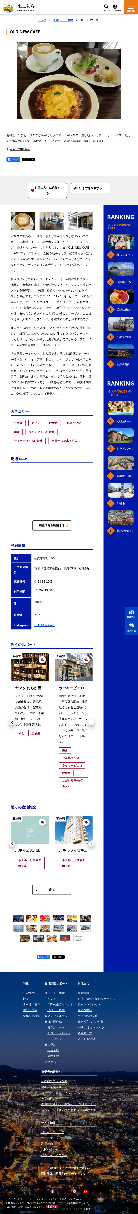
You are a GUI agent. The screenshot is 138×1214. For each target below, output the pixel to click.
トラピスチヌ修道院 (125, 448)
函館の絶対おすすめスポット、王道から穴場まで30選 (125, 364)
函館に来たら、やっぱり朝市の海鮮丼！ (125, 309)
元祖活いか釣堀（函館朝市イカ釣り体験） (125, 421)
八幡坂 (120, 503)
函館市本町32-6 (20, 149)
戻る (45, 889)
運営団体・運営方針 (54, 1174)
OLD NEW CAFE (44, 625)
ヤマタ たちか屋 (28, 687)
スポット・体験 (63, 20)
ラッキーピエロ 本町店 (77, 687)
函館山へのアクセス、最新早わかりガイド (125, 282)
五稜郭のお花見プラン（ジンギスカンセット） (125, 531)
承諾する (52, 1206)
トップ (42, 20)
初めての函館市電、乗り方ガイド (125, 337)
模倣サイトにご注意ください (69, 1168)
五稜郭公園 (123, 476)
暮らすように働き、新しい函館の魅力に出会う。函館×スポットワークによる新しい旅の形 (125, 255)
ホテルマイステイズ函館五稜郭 (84, 850)
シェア (13, 159)
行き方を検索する (88, 188)
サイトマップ (79, 1174)
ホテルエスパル (27, 850)
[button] (12, 722)
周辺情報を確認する (53, 525)
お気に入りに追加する (45, 190)
